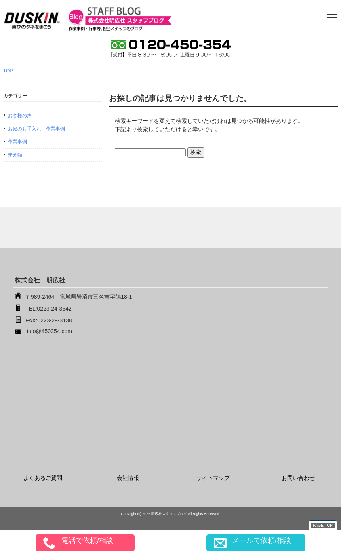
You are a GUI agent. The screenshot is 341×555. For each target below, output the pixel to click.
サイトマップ (213, 478)
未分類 (15, 155)
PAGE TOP (323, 525)
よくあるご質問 (42, 478)
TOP (8, 71)
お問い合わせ (298, 478)
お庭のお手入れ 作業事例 (36, 129)
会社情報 (128, 478)
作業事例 (17, 142)
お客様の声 (20, 115)
